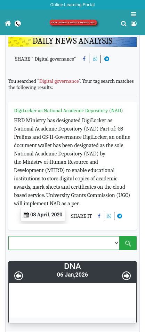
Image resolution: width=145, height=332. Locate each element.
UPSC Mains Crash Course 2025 (73, 22)
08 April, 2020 (43, 215)
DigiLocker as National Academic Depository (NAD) (68, 110)
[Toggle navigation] (0, 41)
